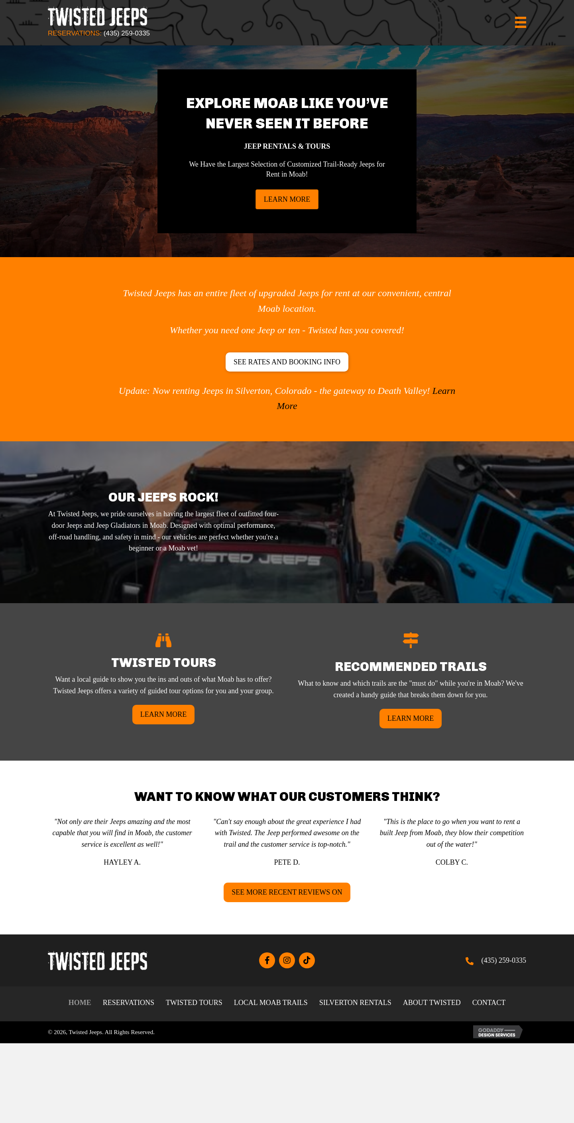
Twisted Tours (194, 1003)
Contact (489, 1003)
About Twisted (432, 1003)
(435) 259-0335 (127, 33)
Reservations (128, 1003)
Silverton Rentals (355, 1003)
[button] (287, 362)
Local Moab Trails (271, 1003)
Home (80, 1003)
